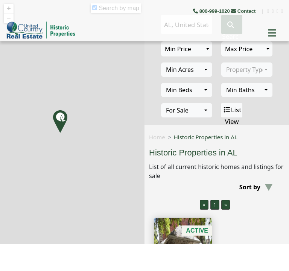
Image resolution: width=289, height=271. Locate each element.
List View (232, 110)
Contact (244, 11)
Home (157, 137)
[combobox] (186, 69)
